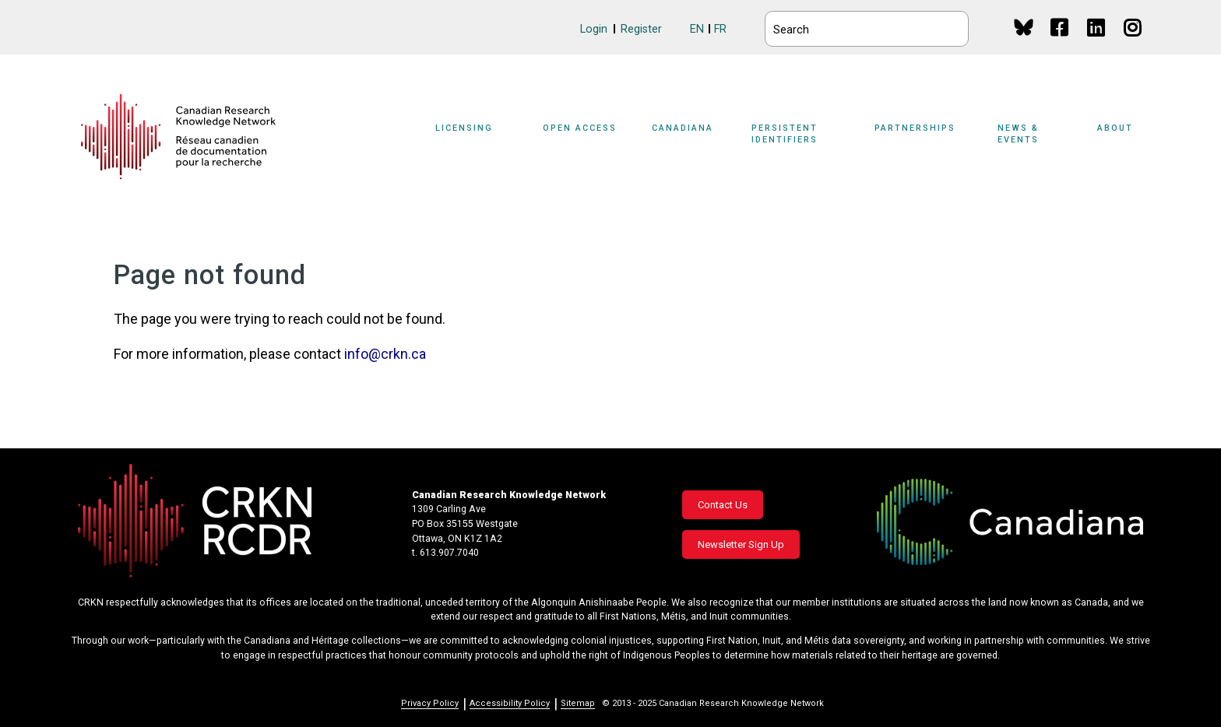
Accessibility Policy (510, 703)
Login (593, 29)
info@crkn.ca (385, 354)
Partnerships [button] (914, 128)
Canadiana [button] (682, 128)
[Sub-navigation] (473, 137)
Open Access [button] (580, 128)
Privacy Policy (430, 703)
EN (697, 29)
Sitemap (578, 703)
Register (641, 29)
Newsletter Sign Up (741, 544)
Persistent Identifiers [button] (784, 134)
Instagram (1133, 42)
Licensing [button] (464, 128)
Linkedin (1097, 42)
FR (720, 29)
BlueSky (1023, 27)
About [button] (1115, 128)
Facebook (1060, 42)
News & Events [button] (1018, 134)
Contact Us (723, 505)
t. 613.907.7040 (445, 552)
